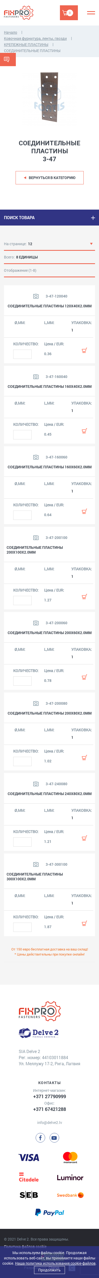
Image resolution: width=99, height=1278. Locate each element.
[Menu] (91, 13)
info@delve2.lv (49, 1122)
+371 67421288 (49, 1109)
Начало (10, 32)
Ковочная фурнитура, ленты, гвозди (35, 38)
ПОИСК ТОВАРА (19, 217)
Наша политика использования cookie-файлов (55, 1263)
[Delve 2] (22, 12)
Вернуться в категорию (52, 177)
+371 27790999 (49, 1096)
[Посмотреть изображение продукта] (36, 296)
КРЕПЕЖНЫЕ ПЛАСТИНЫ (26, 44)
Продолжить (49, 1269)
